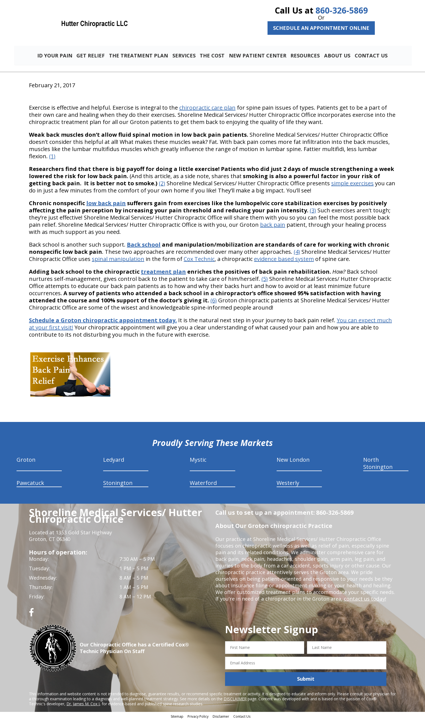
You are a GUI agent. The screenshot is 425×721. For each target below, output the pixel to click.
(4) (297, 252)
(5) (264, 279)
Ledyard (113, 460)
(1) (52, 157)
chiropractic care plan (207, 108)
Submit (305, 679)
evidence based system (284, 259)
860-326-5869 (342, 10)
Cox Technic (199, 259)
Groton (26, 460)
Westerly (288, 483)
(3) (313, 211)
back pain (272, 225)
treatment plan (163, 272)
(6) (213, 301)
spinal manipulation (118, 259)
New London (293, 460)
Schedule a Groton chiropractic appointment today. (103, 321)
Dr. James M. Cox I (83, 704)
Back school (144, 245)
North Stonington (378, 464)
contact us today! (364, 599)
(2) (162, 184)
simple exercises (352, 184)
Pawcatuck (30, 483)
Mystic (198, 460)
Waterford (203, 483)
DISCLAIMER (235, 699)
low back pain (106, 204)
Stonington (118, 483)
